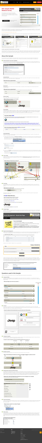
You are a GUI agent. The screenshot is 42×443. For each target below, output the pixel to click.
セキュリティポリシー (23, 434)
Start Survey (6, 20)
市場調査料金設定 (13, 432)
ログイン (39, 2)
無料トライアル (13, 433)
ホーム (14, 2)
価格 (17, 2)
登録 (34, 2)
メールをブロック (23, 438)
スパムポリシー (22, 437)
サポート (20, 2)
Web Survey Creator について (27, 2)
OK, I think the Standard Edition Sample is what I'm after (9, 32)
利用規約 (22, 433)
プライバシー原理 (23, 435)
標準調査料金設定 (13, 431)
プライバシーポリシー (23, 436)
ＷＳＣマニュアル (2, 432)
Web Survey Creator (4, 2)
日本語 (41, 0)
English (39, 0)
